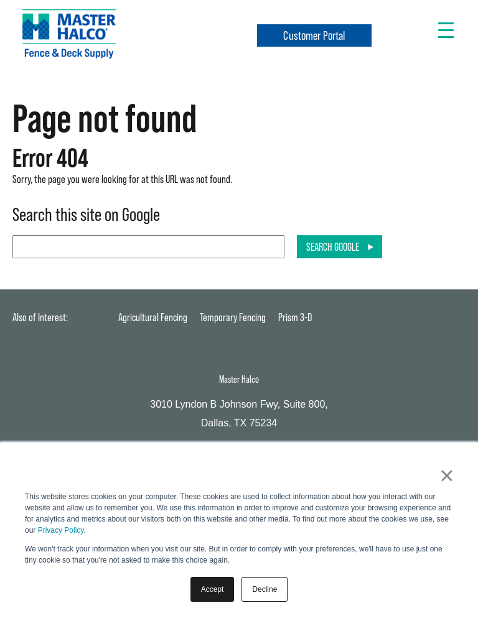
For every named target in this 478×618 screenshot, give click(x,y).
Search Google (332, 246)
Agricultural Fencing (152, 317)
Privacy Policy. (62, 530)
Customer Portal (314, 35)
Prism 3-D (295, 317)
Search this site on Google (86, 214)
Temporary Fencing (233, 317)
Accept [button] (212, 589)
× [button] (446, 475)
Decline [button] (264, 589)
